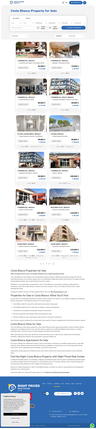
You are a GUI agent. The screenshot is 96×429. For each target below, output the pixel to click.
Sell (62, 385)
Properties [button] (57, 385)
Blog (72, 385)
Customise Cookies (15, 418)
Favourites (79, 385)
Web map (43, 426)
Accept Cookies (15, 414)
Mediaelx (77, 426)
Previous (17, 51)
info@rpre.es (75, 412)
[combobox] (15, 23)
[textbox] (16, 23)
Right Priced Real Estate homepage (57, 373)
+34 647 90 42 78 (56, 412)
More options (53, 27)
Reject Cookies (15, 422)
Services (67, 385)
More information (8, 410)
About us (49, 385)
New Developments (57, 293)
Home (44, 385)
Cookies (38, 426)
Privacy (33, 426)
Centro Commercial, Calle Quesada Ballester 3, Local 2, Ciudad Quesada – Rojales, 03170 (69, 417)
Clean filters (41, 27)
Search (73, 28)
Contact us (76, 2)
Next (44, 51)
